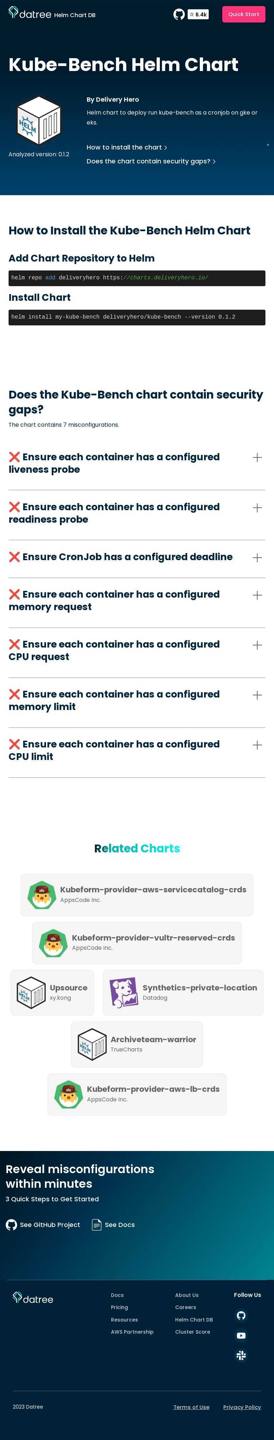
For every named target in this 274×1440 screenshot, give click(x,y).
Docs (117, 1295)
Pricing (119, 1307)
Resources (124, 1319)
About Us (187, 1295)
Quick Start (243, 14)
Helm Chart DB (194, 1319)
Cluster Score (192, 1331)
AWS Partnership (132, 1331)
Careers (185, 1307)
